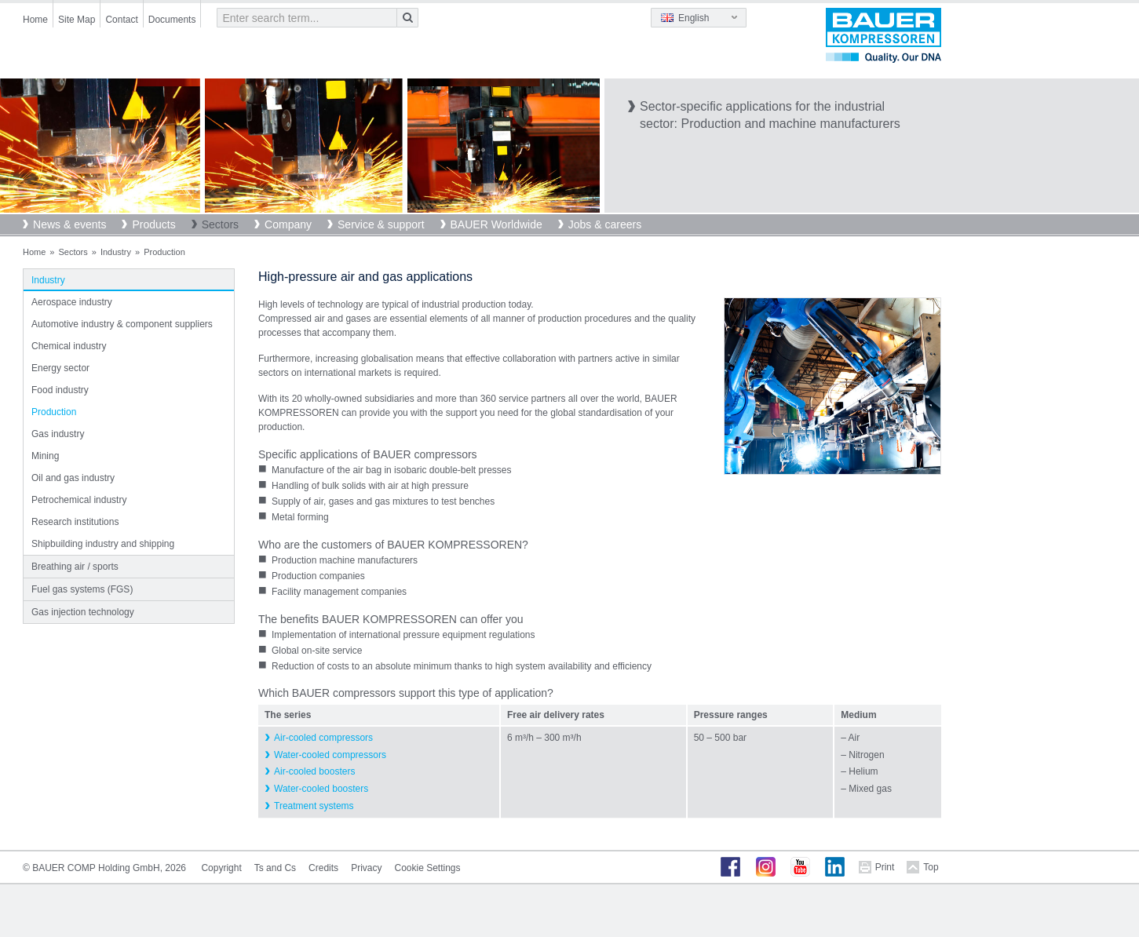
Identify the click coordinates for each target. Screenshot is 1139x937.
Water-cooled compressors (330, 754)
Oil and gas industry (73, 477)
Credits (323, 867)
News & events (69, 224)
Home (35, 19)
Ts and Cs (275, 867)
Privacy (366, 867)
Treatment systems (314, 805)
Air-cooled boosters (314, 771)
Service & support (381, 224)
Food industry (60, 390)
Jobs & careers (604, 224)
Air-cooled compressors (323, 737)
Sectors (220, 224)
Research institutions (75, 521)
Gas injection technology (82, 612)
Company (288, 224)
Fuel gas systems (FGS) (82, 589)
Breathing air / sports (75, 566)
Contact (121, 19)
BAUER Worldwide (496, 224)
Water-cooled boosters (321, 788)
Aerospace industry (71, 302)
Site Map (76, 19)
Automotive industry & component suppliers (122, 324)
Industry (115, 252)
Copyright (221, 867)
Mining (45, 455)
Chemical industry (68, 346)
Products (153, 224)
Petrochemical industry (78, 499)
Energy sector (60, 368)
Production (53, 412)
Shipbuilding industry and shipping (102, 543)
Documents (172, 19)
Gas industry (57, 433)
